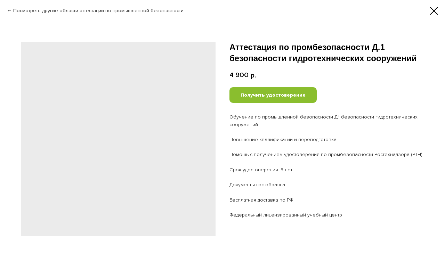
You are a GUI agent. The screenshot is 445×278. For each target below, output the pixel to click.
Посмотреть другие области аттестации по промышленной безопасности (98, 11)
